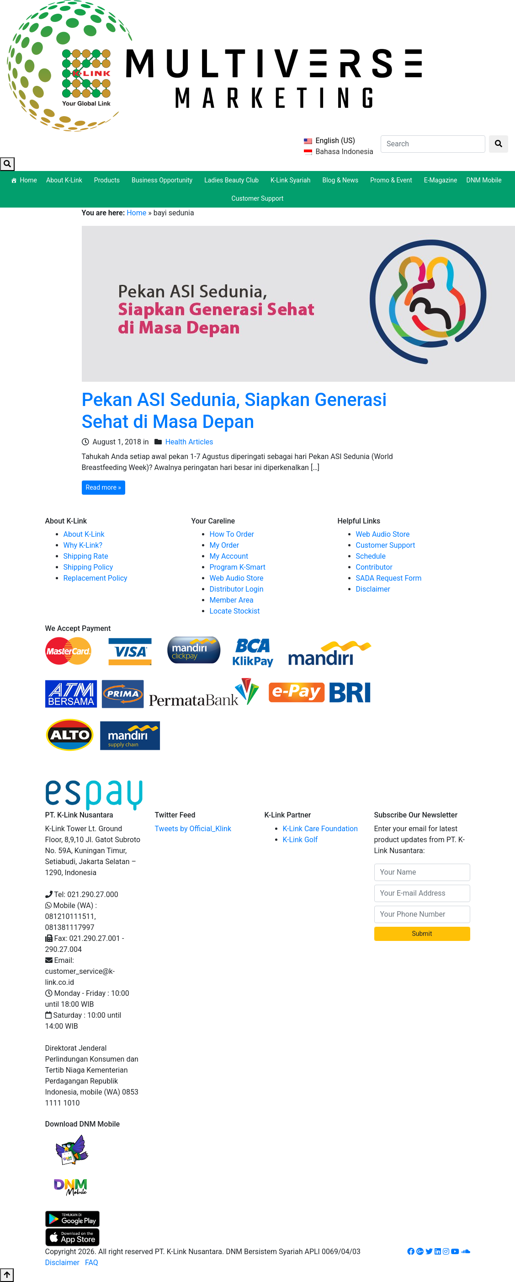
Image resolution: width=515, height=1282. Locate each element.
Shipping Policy (88, 567)
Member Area (232, 600)
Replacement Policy (95, 578)
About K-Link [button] (65, 180)
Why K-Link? (83, 545)
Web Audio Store (237, 578)
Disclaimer (373, 589)
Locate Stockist (235, 611)
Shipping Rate (86, 556)
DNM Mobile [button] (485, 180)
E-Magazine (440, 180)
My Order (224, 545)
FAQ (91, 1262)
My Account (229, 556)
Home (28, 180)
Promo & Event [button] (392, 180)
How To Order (232, 534)
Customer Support (258, 198)
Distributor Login (237, 589)
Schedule (371, 556)
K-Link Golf (300, 839)
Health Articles (189, 442)
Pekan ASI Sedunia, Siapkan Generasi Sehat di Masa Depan (234, 411)
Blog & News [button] (341, 180)
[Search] (433, 144)
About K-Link (84, 534)
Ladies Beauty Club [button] (232, 180)
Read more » (103, 487)
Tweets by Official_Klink (193, 828)
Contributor (374, 567)
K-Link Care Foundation (320, 828)
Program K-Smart (238, 567)
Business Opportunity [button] (163, 180)
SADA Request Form (389, 578)
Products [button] (108, 180)
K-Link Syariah (292, 180)
